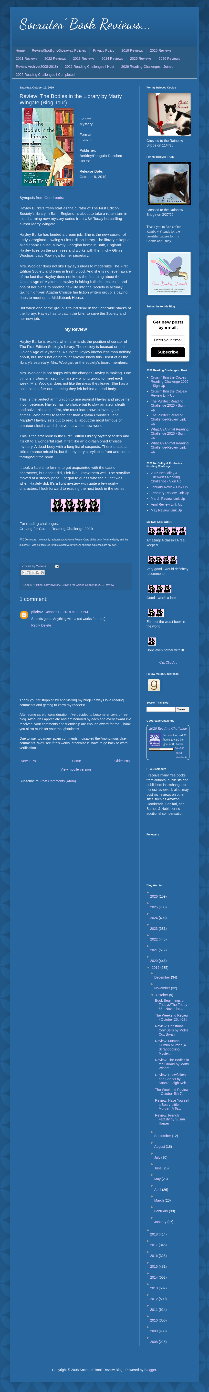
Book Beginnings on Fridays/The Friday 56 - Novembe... (171, 1005)
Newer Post (29, 761)
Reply (35, 625)
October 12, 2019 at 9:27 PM (66, 612)
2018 (154, 1234)
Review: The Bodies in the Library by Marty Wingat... (172, 1064)
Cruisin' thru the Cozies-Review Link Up (169, 393)
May (158, 1179)
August (160, 1146)
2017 (154, 1245)
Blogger (150, 1370)
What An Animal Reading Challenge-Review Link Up (170, 447)
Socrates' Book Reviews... (85, 24)
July (157, 1157)
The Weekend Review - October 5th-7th (171, 1092)
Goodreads (53, 198)
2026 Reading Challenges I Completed (45, 75)
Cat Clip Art (168, 662)
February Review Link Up (170, 493)
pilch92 (37, 612)
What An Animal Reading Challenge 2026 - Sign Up (170, 433)
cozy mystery (52, 584)
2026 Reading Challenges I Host (89, 67)
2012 (154, 1299)
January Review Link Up (169, 487)
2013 (154, 1288)
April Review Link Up (166, 504)
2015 (154, 1266)
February (161, 1211)
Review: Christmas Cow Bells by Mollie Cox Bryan (171, 1030)
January (160, 1222)
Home (20, 50)
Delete (46, 625)
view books (181, 757)
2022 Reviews (55, 58)
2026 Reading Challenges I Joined (147, 67)
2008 (154, 1342)
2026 (154, 896)
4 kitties (37, 584)
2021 (154, 950)
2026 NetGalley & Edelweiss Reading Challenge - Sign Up (166, 477)
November (162, 988)
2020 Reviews (160, 50)
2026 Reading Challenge (168, 728)
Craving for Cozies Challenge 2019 (83, 584)
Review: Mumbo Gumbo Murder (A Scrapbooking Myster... (170, 1047)
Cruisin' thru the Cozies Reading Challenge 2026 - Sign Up (169, 381)
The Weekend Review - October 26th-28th (171, 1017)
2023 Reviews (83, 58)
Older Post (123, 761)
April (158, 1190)
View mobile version (76, 769)
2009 (154, 1331)
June (158, 1168)
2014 (154, 1277)
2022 (154, 939)
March (159, 1200)
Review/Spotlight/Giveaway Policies (59, 50)
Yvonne (167, 735)
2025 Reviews (141, 58)
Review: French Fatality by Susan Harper (170, 1119)
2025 (154, 907)
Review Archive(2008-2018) (37, 67)
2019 (156, 968)
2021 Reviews (26, 58)
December (162, 977)
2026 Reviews (169, 58)
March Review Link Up (168, 498)
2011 (154, 1310)
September (163, 1136)
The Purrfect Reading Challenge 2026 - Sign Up (168, 405)
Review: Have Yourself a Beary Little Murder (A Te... (172, 1104)
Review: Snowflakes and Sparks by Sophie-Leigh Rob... (172, 1079)
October (162, 995)
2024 (154, 918)
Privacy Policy (103, 50)
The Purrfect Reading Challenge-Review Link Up (168, 419)
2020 (154, 961)
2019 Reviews (132, 50)
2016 (154, 1256)
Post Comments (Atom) (58, 781)
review (110, 584)
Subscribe (167, 352)
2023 (154, 929)
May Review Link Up (166, 510)
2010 (154, 1320)
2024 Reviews (112, 58)
